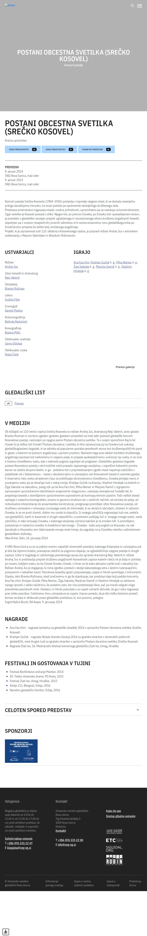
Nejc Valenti (12, 277)
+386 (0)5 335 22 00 (70, 914)
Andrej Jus (11, 266)
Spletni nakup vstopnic (19, 912)
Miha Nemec (124, 262)
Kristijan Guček (100, 262)
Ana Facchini (81, 262)
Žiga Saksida (81, 266)
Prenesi (19, 477)
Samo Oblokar (13, 343)
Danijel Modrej (14, 310)
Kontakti (61, 905)
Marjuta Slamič (105, 266)
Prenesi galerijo (125, 441)
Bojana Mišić (12, 332)
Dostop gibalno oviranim (120, 890)
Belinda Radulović (16, 321)
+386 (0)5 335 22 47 (20, 917)
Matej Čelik (12, 354)
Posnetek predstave (96, 149)
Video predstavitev (23, 149)
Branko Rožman (15, 288)
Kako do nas (113, 885)
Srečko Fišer (12, 299)
